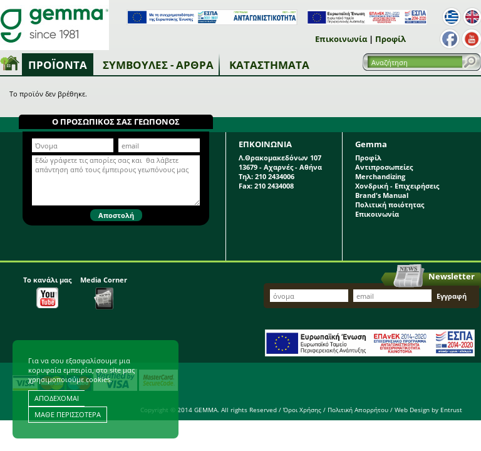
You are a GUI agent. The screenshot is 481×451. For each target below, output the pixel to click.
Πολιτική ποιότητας (389, 204)
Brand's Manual (381, 195)
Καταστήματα (269, 65)
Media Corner (103, 292)
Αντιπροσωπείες (384, 167)
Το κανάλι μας (47, 291)
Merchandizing (380, 176)
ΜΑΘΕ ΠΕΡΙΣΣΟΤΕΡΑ (67, 414)
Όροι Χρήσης (302, 409)
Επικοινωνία (341, 38)
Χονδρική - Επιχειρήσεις (397, 185)
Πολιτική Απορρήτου (358, 409)
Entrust (451, 409)
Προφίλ (390, 38)
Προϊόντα (57, 65)
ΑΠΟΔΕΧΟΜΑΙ (56, 398)
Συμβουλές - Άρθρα (158, 65)
